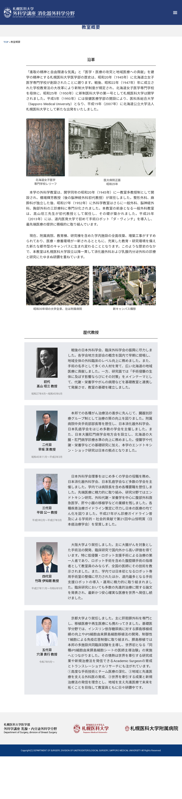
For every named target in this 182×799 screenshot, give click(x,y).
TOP (6, 42)
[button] (175, 12)
